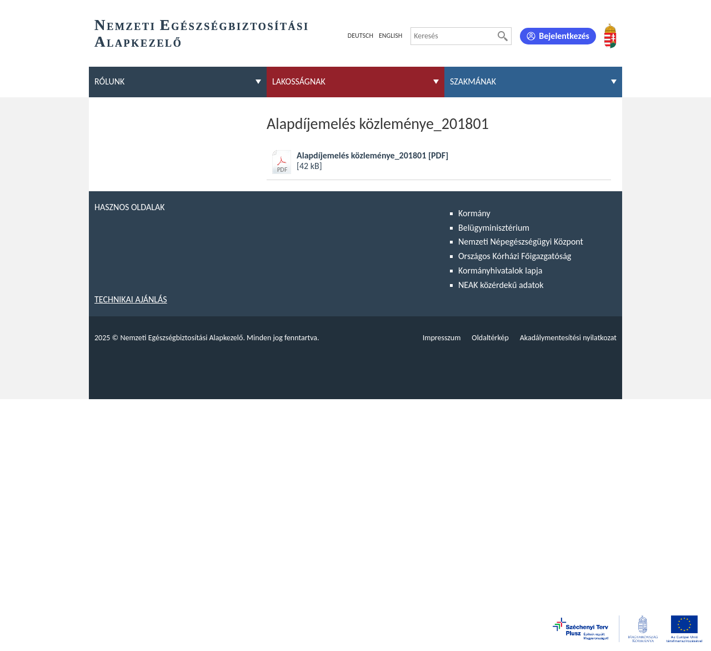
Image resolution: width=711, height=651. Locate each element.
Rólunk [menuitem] (109, 81)
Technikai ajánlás (130, 299)
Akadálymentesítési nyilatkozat (568, 337)
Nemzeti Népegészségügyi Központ (520, 241)
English (390, 35)
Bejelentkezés (564, 36)
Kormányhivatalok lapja (500, 270)
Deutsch (360, 35)
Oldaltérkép (490, 337)
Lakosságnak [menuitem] (299, 81)
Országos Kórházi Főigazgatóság (514, 256)
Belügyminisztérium (493, 227)
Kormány (474, 213)
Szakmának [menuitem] (473, 81)
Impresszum (442, 337)
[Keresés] (502, 36)
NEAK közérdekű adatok (501, 285)
